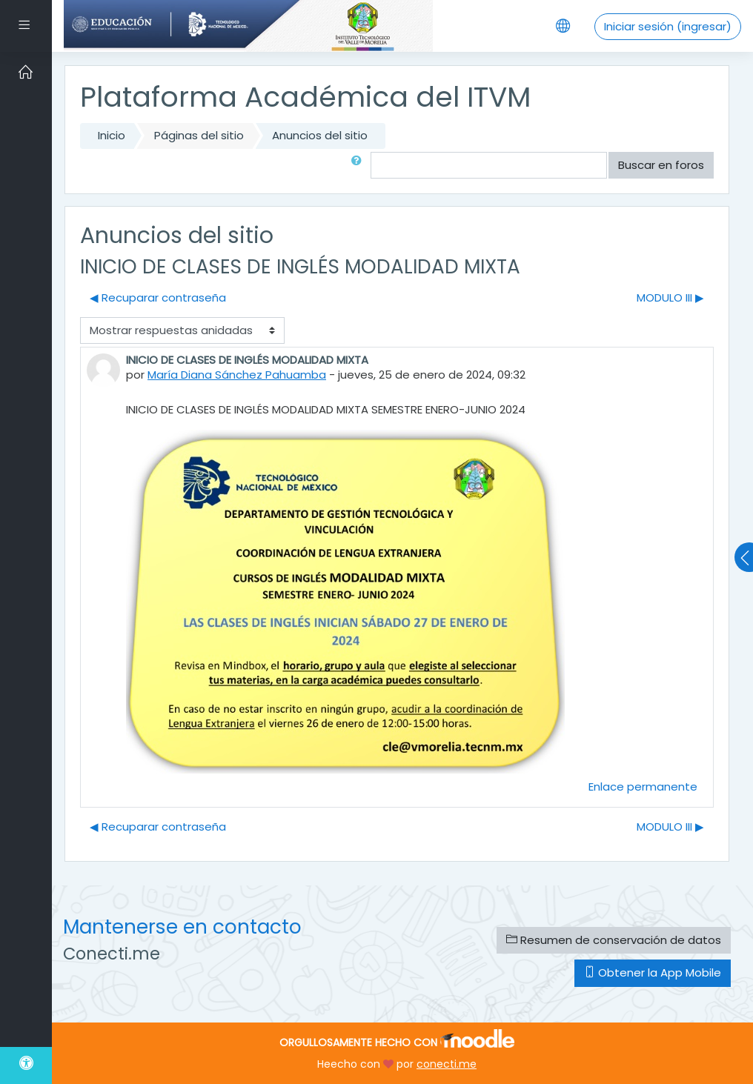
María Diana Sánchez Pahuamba (236, 374)
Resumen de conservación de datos (613, 940)
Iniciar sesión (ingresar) (668, 26)
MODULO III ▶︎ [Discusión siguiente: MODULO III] (670, 297)
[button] (359, 165)
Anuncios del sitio (320, 135)
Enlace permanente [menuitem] (642, 786)
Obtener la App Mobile (652, 972)
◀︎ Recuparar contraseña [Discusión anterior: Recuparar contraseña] (158, 297)
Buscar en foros (661, 165)
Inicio (111, 135)
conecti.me (447, 1064)
